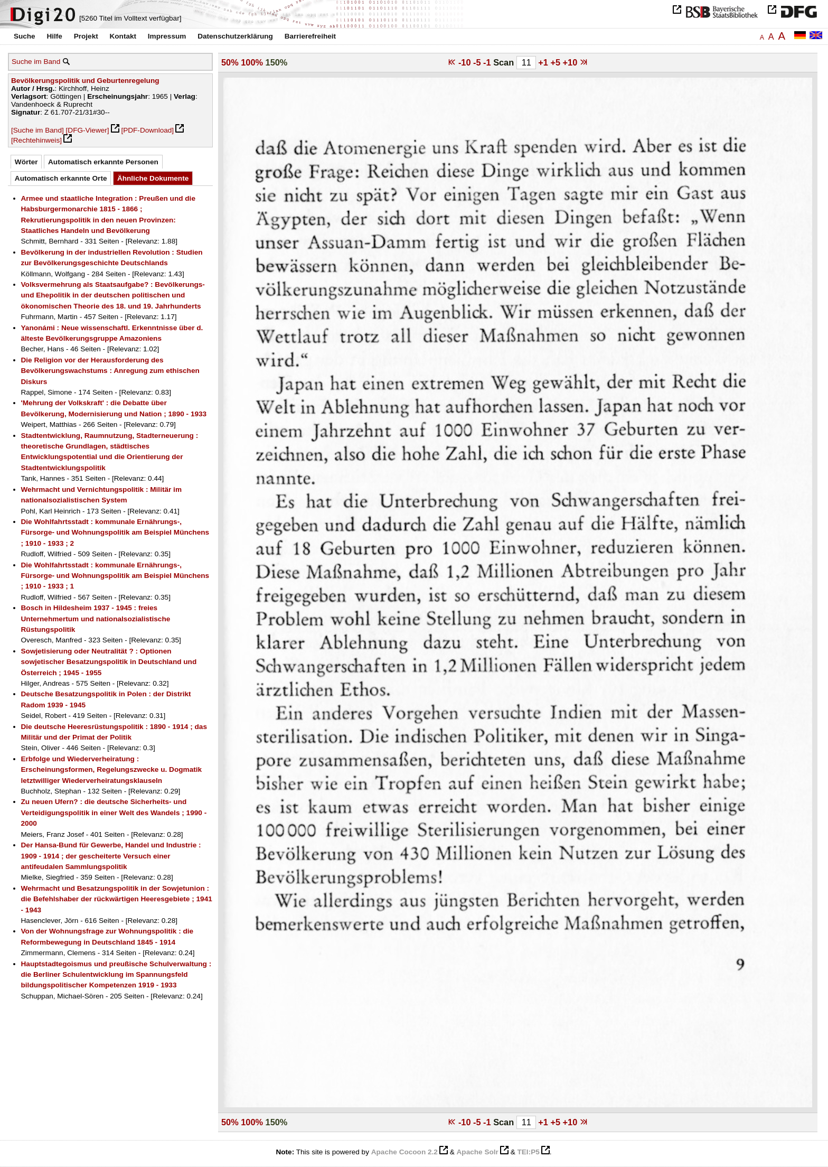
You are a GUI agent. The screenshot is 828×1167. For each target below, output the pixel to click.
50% (230, 62)
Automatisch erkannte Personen (103, 162)
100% (252, 62)
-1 (488, 62)
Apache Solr (477, 1152)
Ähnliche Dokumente (153, 178)
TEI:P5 (528, 1152)
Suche (24, 36)
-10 (465, 62)
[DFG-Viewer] (87, 130)
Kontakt (122, 36)
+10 (571, 62)
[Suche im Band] (37, 130)
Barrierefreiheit (310, 36)
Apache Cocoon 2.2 (404, 1152)
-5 (478, 62)
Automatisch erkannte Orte (61, 178)
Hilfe (54, 36)
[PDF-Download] (147, 130)
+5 (556, 62)
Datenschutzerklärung (235, 36)
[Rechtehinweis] (36, 140)
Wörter (26, 162)
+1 (544, 62)
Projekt (86, 36)
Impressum (167, 36)
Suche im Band (36, 62)
